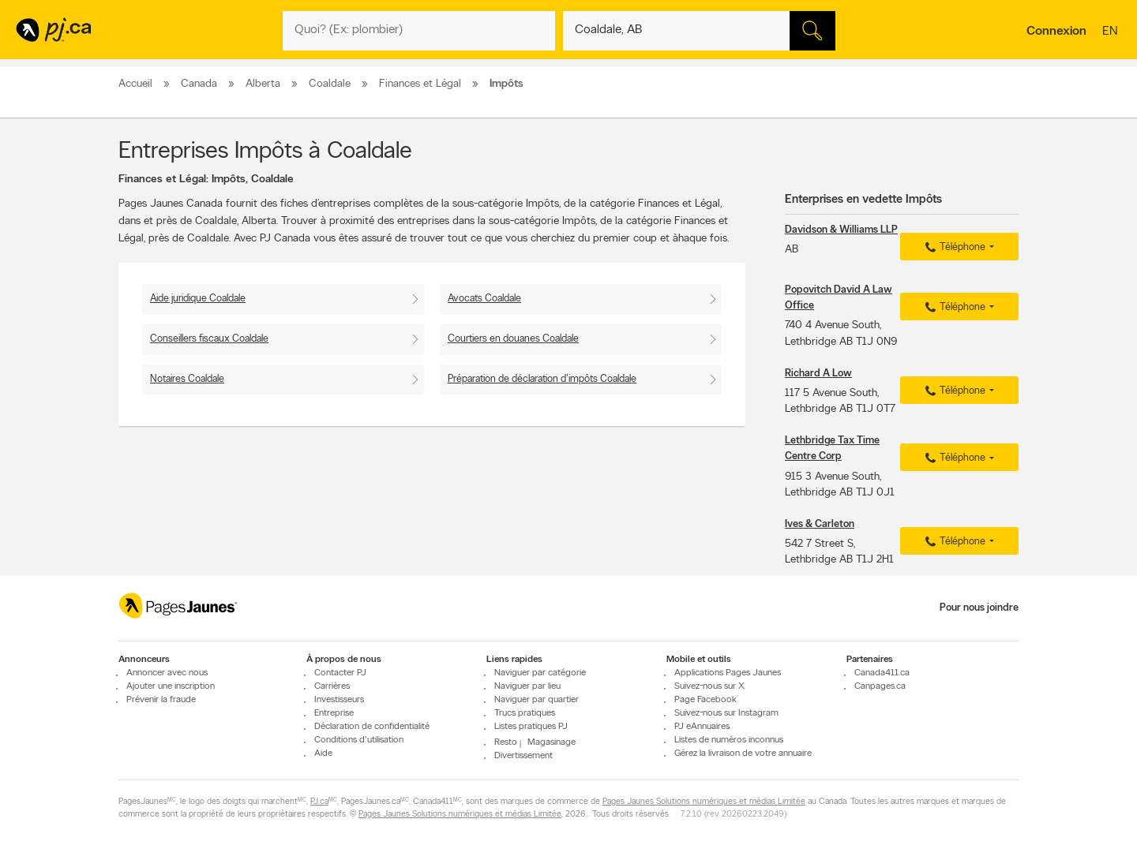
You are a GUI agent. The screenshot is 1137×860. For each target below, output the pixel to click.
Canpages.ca (880, 686)
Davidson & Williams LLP (841, 230)
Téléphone (953, 247)
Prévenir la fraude (161, 700)
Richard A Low (818, 373)
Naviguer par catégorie (540, 673)
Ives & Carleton (819, 524)
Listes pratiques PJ (531, 726)
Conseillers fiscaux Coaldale (209, 339)
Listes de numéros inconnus (728, 740)
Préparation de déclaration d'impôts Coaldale (542, 379)
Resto (505, 742)
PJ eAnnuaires (702, 726)
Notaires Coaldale (187, 379)
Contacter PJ (340, 673)
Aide (323, 753)
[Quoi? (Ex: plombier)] (419, 30)
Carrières (332, 686)
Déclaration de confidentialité (372, 726)
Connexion (1056, 31)
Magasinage (551, 742)
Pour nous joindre (979, 608)
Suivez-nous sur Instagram (726, 713)
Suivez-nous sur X (709, 686)
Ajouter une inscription (170, 686)
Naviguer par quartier (536, 700)
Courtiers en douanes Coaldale (513, 339)
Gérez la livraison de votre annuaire (743, 753)
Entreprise (334, 713)
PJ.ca (319, 802)
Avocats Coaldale (484, 299)
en (1111, 32)
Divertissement (523, 756)
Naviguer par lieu (527, 686)
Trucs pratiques (524, 713)
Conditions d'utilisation (358, 740)
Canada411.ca (882, 673)
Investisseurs (339, 700)
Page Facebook (705, 700)
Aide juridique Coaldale (198, 299)
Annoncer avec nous (167, 673)
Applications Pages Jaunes (727, 673)
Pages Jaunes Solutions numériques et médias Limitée (703, 802)
